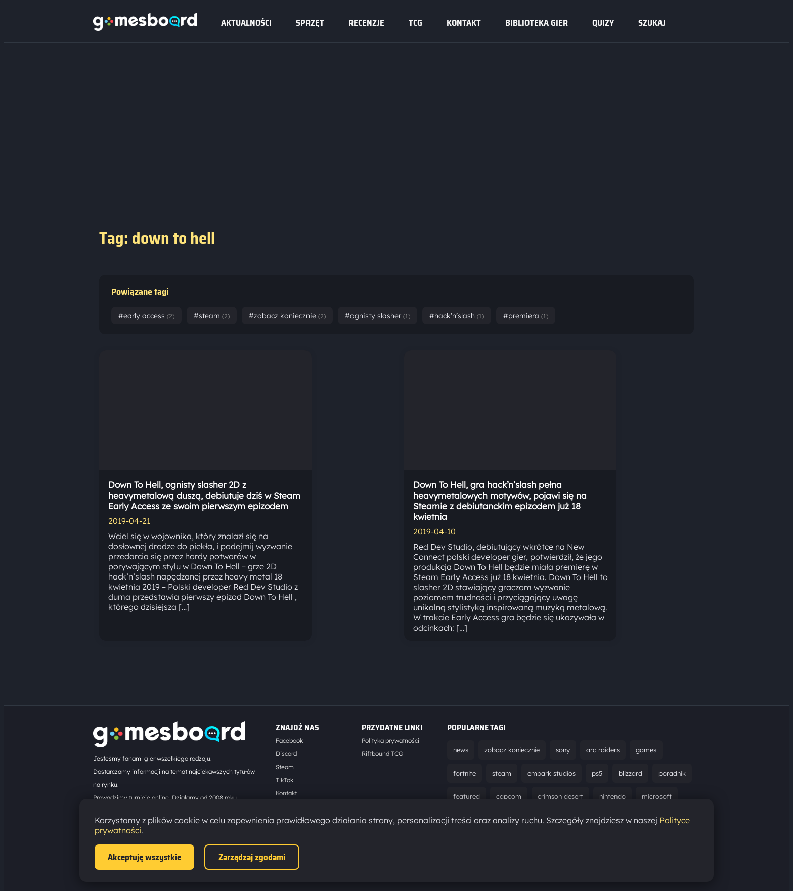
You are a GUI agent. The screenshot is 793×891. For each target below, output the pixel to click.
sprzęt (310, 23)
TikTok (284, 780)
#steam (212, 315)
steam (501, 773)
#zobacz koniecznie (287, 315)
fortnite (464, 773)
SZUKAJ (652, 23)
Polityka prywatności (390, 740)
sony (563, 750)
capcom (508, 796)
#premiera (525, 315)
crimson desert (560, 796)
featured (466, 796)
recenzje (366, 23)
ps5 (597, 773)
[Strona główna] (145, 28)
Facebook (289, 740)
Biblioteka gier (536, 23)
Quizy (603, 23)
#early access (146, 315)
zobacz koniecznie (512, 750)
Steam (285, 767)
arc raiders (603, 750)
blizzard (630, 773)
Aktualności (246, 23)
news (460, 750)
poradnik (672, 773)
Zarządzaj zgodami (251, 857)
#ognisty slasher (377, 315)
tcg (415, 23)
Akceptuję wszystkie (144, 857)
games (646, 750)
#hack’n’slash (456, 315)
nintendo (612, 796)
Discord (286, 754)
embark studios (551, 773)
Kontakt (464, 23)
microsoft (657, 796)
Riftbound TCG (382, 754)
